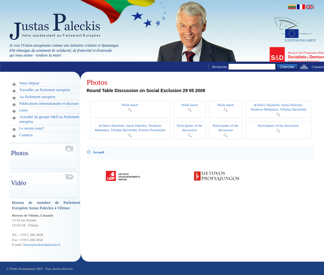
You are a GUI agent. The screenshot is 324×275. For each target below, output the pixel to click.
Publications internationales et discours (49, 103)
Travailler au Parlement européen (44, 90)
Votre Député (29, 83)
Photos (97, 82)
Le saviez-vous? (31, 128)
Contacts (318, 67)
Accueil (98, 152)
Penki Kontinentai (22, 269)
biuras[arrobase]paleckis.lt (41, 244)
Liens (23, 110)
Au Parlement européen (37, 97)
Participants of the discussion (278, 125)
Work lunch (130, 105)
